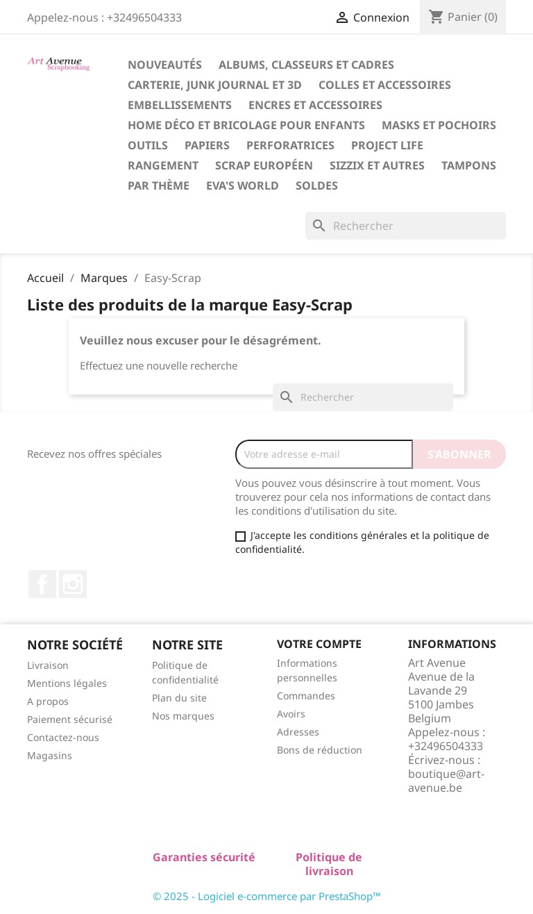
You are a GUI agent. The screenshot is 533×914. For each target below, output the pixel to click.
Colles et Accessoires (385, 84)
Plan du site (179, 697)
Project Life (387, 145)
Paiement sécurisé (69, 719)
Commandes (306, 695)
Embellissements (180, 105)
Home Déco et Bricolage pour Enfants (246, 125)
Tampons (468, 165)
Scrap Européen (264, 165)
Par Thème (158, 185)
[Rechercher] (405, 226)
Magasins (49, 755)
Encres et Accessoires (315, 105)
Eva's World (242, 185)
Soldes (317, 185)
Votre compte (319, 643)
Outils (148, 145)
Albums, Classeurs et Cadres (306, 64)
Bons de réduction (319, 749)
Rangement (163, 165)
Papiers (207, 145)
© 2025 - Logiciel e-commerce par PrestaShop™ (267, 896)
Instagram (73, 584)
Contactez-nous (63, 737)
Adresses (298, 731)
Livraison (48, 665)
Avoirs (291, 713)
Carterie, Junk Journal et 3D (215, 84)
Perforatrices (290, 145)
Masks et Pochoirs (439, 125)
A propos (48, 701)
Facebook (42, 584)
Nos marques (183, 715)
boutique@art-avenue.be (446, 780)
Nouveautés (165, 64)
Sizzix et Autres (377, 165)
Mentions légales (67, 683)
